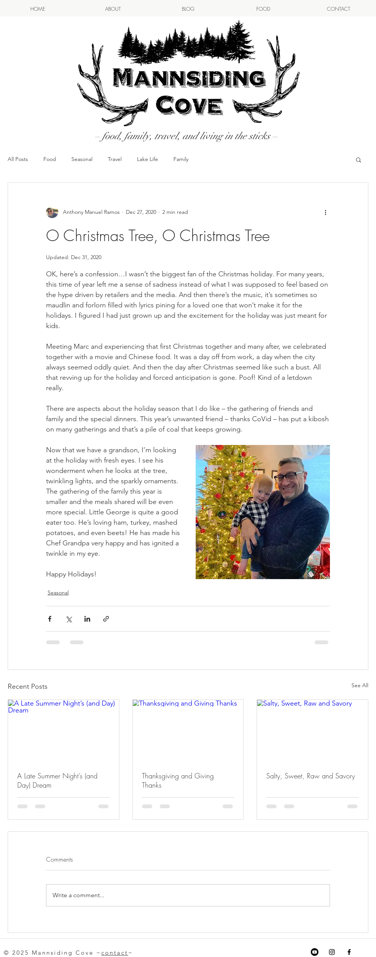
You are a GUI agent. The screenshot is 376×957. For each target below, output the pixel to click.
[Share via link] (106, 618)
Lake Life (147, 159)
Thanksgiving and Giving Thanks (178, 780)
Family (180, 159)
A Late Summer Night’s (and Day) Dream (57, 780)
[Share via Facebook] (49, 618)
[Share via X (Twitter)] (68, 618)
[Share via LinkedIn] (87, 618)
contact (114, 952)
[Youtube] (314, 952)
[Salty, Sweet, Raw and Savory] (312, 731)
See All (359, 685)
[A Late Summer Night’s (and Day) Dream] (63, 731)
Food (49, 159)
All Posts (18, 159)
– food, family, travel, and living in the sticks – (186, 136)
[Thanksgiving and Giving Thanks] (188, 731)
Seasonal (81, 159)
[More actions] (325, 212)
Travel (115, 159)
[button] (358, 159)
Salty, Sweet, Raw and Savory (310, 775)
